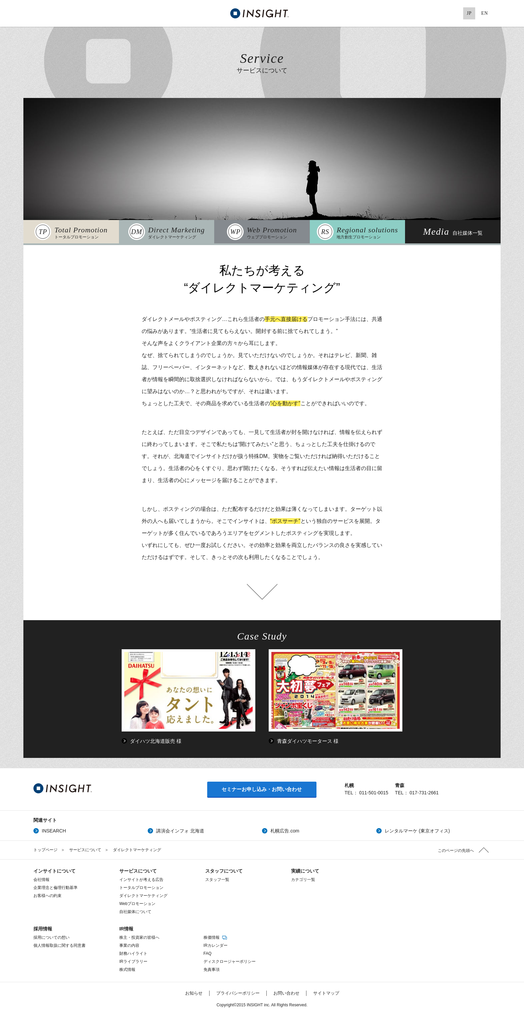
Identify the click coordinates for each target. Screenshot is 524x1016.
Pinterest (454, 13)
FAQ (208, 953)
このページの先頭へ (456, 850)
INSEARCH (54, 830)
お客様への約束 (47, 895)
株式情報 (127, 969)
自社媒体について (135, 911)
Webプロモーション (137, 903)
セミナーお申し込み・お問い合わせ (262, 789)
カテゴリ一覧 (303, 879)
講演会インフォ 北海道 (180, 830)
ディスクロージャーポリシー (230, 961)
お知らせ (194, 993)
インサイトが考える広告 (141, 879)
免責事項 (212, 969)
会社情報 (41, 879)
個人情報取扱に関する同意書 (59, 945)
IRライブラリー (133, 961)
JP (469, 13)
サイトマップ (326, 993)
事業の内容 (129, 945)
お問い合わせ (286, 993)
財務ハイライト (133, 953)
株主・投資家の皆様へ (139, 937)
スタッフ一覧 (217, 879)
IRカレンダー (216, 945)
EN (484, 13)
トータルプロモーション (141, 887)
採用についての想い (51, 937)
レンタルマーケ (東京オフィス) (417, 830)
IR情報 (126, 928)
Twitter (413, 13)
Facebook (426, 13)
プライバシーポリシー (238, 993)
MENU (36, 13)
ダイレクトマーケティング (143, 895)
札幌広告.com (284, 830)
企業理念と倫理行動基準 (55, 887)
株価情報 (216, 937)
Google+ (440, 13)
